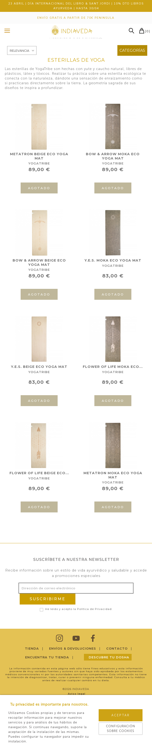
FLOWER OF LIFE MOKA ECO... (113, 367)
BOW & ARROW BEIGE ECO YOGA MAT (39, 262)
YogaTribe (39, 163)
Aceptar (120, 715)
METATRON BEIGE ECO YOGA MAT (39, 156)
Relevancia (19, 50)
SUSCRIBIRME (47, 599)
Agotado (39, 188)
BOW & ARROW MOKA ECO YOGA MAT (113, 156)
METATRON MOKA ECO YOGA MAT (112, 475)
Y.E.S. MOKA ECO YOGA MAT (112, 260)
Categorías (132, 50)
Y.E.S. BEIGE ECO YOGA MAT (39, 367)
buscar (131, 30)
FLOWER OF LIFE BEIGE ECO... (39, 473)
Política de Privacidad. (94, 609)
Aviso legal (76, 693)
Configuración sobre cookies (120, 728)
